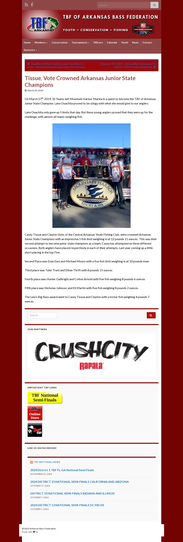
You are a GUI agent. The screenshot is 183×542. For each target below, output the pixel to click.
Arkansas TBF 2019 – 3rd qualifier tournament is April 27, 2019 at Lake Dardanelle (128, 65)
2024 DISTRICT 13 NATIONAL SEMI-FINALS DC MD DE (67, 505)
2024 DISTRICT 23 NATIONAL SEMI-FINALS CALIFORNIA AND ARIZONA (79, 481)
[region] (91, 355)
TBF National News (46, 462)
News (135, 42)
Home (27, 42)
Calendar (112, 42)
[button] (91, 355)
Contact (147, 42)
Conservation (60, 42)
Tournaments (80, 42)
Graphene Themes (47, 531)
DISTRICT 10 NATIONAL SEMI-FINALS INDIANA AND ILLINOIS (72, 493)
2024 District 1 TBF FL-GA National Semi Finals (62, 470)
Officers (98, 42)
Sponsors (30, 49)
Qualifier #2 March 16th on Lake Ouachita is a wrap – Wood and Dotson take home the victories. (56, 65)
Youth (124, 42)
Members (41, 42)
